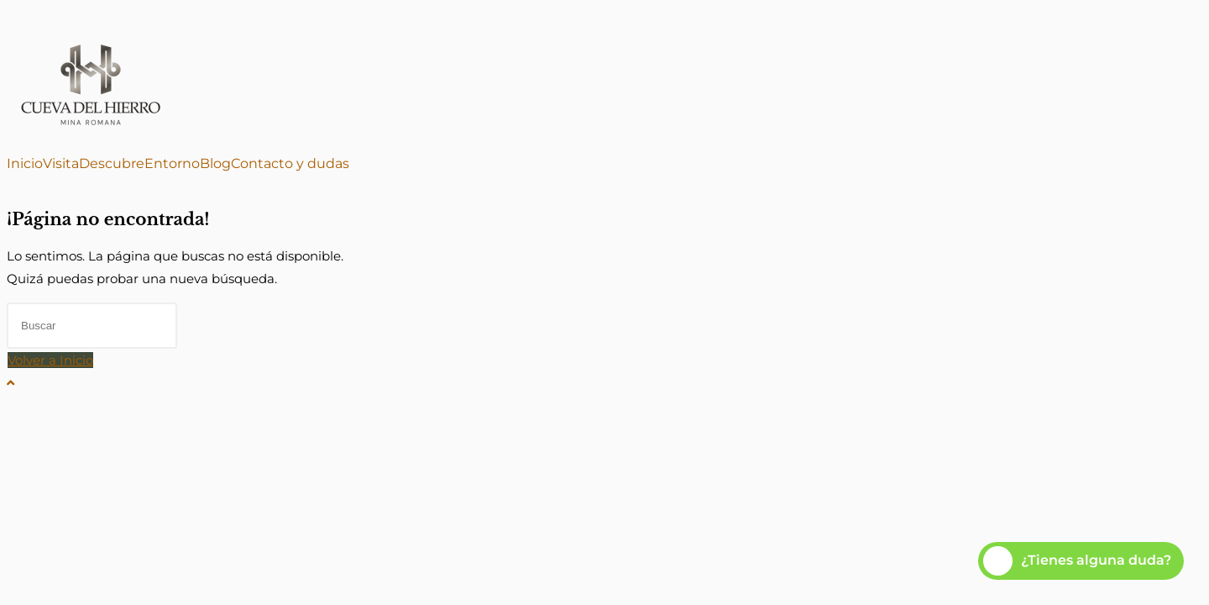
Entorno (172, 164)
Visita (61, 164)
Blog (215, 164)
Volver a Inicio (50, 360)
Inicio (25, 164)
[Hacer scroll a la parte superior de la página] (10, 383)
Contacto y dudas (290, 164)
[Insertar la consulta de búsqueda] (92, 325)
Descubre (111, 164)
